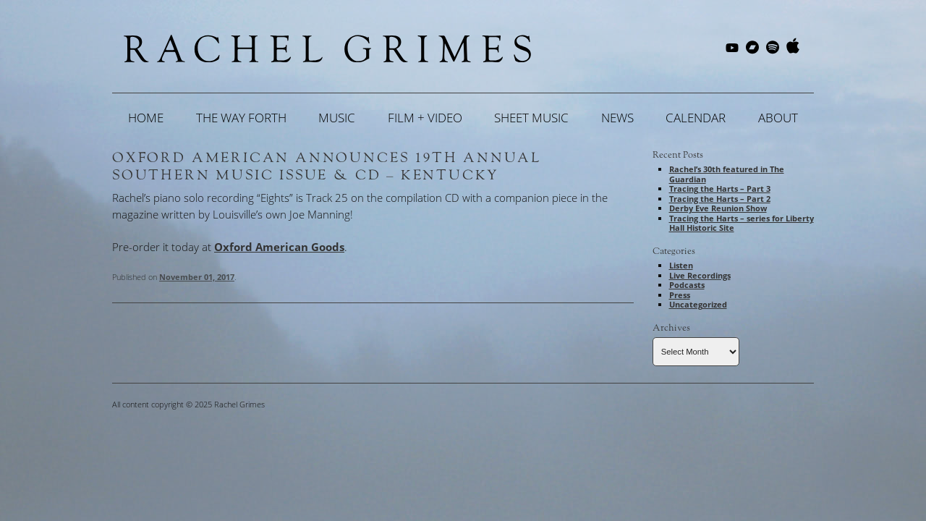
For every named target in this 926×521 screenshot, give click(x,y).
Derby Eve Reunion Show (718, 208)
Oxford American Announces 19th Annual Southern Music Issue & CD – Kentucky (326, 166)
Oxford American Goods (279, 247)
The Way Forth (241, 117)
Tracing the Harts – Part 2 (719, 198)
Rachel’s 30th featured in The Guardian (726, 174)
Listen (681, 265)
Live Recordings (700, 275)
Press (679, 294)
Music (336, 117)
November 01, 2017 (196, 276)
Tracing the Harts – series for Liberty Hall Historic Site (741, 223)
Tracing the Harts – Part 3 (719, 188)
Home (145, 117)
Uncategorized (698, 304)
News (617, 117)
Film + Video (425, 117)
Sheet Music (531, 117)
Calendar (696, 117)
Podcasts (687, 284)
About (778, 117)
